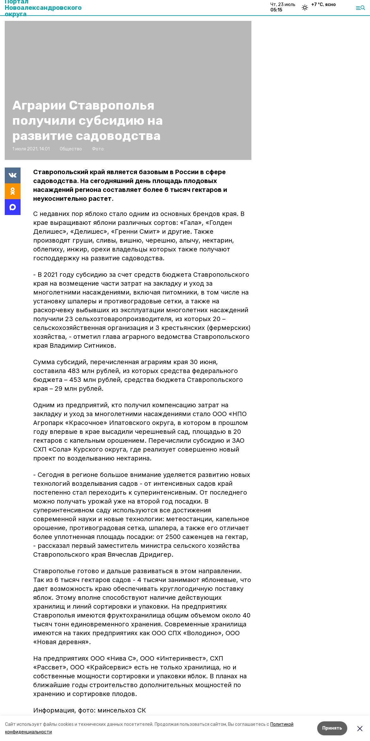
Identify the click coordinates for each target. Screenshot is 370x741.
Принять (332, 728)
